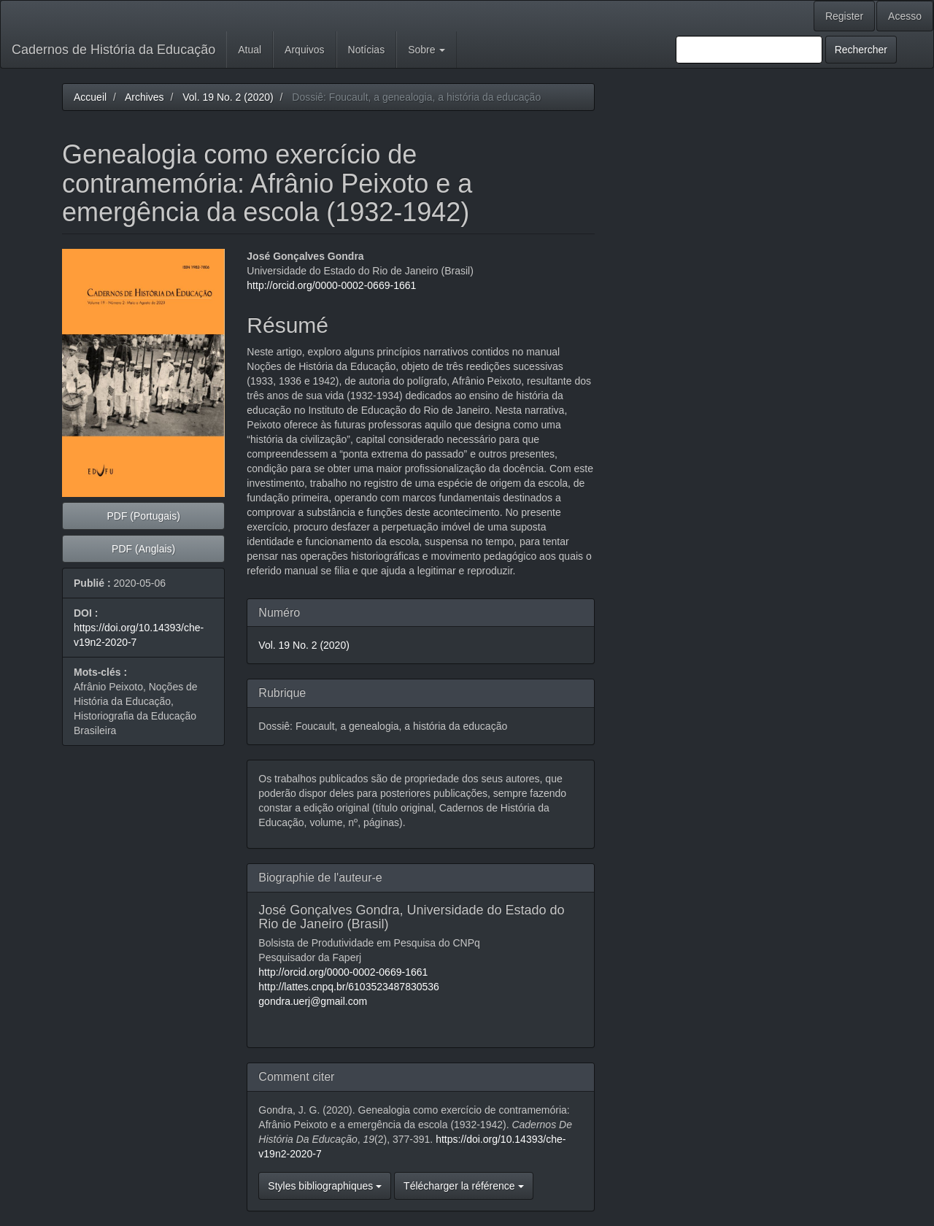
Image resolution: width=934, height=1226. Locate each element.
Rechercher (861, 49)
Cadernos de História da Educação (113, 49)
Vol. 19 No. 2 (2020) (228, 97)
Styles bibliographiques (325, 1186)
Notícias (366, 49)
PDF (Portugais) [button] (143, 516)
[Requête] (749, 49)
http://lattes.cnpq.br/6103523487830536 (348, 986)
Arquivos (304, 49)
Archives (144, 97)
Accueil (90, 97)
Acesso (905, 16)
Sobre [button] (426, 49)
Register (844, 16)
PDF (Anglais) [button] (143, 549)
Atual (249, 49)
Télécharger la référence (463, 1186)
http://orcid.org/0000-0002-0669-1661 (331, 285)
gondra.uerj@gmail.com (312, 1001)
